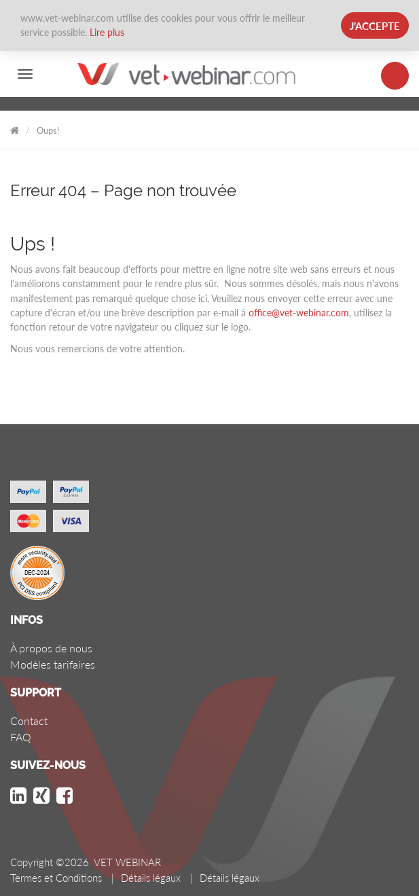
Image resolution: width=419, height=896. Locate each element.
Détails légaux (151, 878)
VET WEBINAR (14, 128)
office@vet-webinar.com (299, 312)
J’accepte (375, 26)
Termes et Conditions (56, 878)
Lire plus (107, 32)
